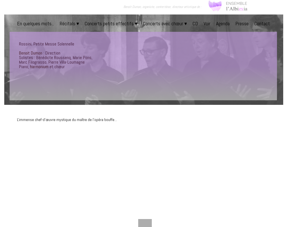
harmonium (39, 67)
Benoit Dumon (30, 53)
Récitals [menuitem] (69, 23)
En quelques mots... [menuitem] (35, 23)
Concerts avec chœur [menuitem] (165, 23)
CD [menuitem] (195, 23)
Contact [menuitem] (262, 23)
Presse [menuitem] (242, 23)
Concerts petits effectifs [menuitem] (111, 23)
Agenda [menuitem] (223, 23)
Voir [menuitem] (207, 23)
